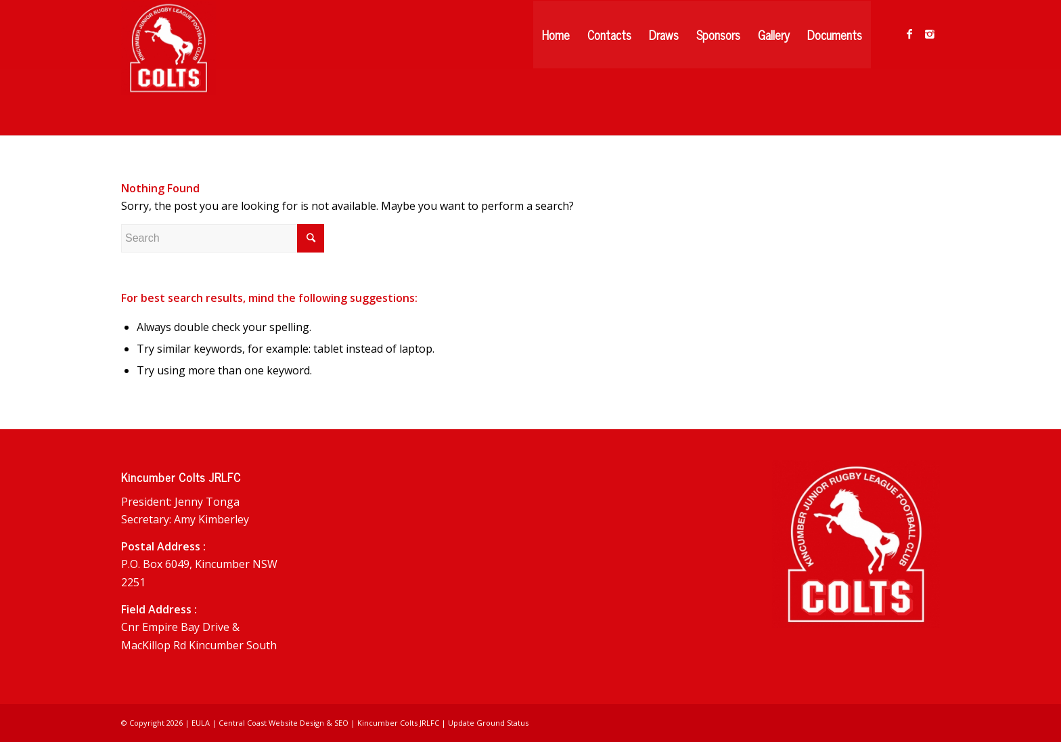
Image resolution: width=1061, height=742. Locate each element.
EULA (200, 723)
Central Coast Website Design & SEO (283, 723)
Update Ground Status (488, 723)
